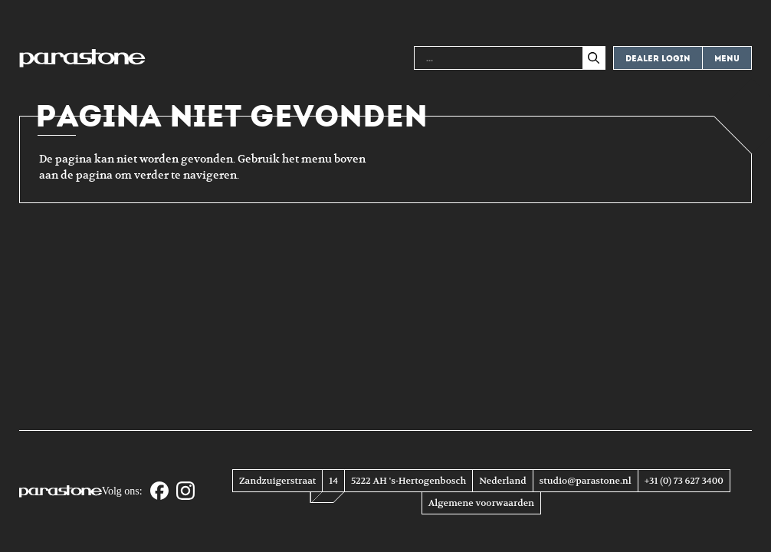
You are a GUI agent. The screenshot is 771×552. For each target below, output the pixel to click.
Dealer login (658, 59)
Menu (727, 59)
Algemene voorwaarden (481, 503)
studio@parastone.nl (586, 481)
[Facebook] (159, 491)
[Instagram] (185, 491)
